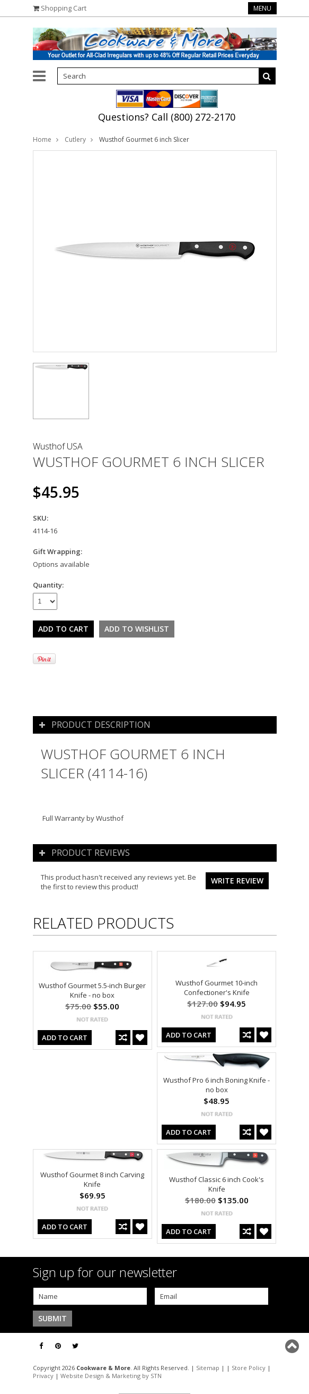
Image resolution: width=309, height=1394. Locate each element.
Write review (237, 881)
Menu (262, 8)
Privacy (43, 1376)
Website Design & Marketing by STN (111, 1376)
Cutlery (75, 139)
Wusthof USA (58, 446)
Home (42, 139)
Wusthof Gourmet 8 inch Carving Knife (92, 1179)
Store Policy (249, 1368)
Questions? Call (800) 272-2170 (166, 116)
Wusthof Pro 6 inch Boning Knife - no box (216, 1084)
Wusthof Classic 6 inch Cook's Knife (216, 1184)
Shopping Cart (63, 8)
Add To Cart (64, 1037)
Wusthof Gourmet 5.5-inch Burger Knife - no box (92, 990)
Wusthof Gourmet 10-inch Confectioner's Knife (216, 987)
